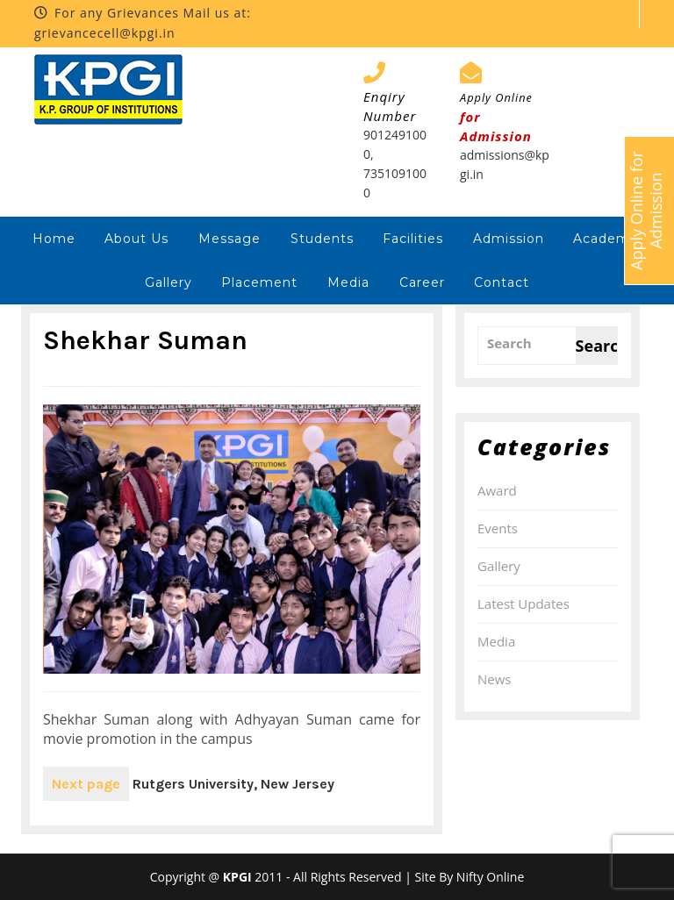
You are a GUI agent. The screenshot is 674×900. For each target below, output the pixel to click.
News (494, 679)
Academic (607, 238)
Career (422, 282)
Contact (501, 282)
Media (348, 282)
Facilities (413, 238)
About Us (136, 238)
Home (53, 238)
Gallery (168, 282)
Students (322, 238)
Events (497, 528)
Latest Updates (523, 603)
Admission (508, 238)
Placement (259, 282)
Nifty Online (490, 876)
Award (497, 490)
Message (229, 238)
